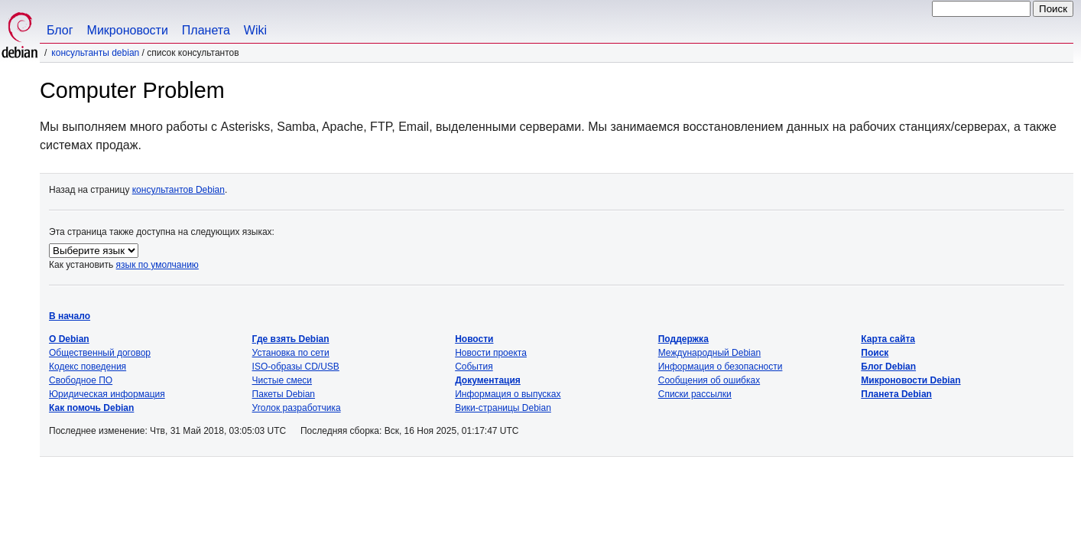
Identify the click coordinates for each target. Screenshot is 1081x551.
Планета (206, 30)
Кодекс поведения (87, 366)
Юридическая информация (107, 394)
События (474, 366)
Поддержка (683, 339)
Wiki (255, 30)
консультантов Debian (178, 189)
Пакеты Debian (283, 394)
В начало (69, 316)
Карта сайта (888, 339)
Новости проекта (491, 352)
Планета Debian (896, 394)
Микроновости (127, 30)
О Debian (69, 339)
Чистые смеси (282, 380)
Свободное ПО (80, 380)
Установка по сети (290, 352)
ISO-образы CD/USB (295, 366)
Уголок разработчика (296, 408)
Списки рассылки (695, 394)
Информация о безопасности (720, 366)
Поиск (874, 352)
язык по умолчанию (157, 264)
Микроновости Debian (910, 380)
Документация (488, 380)
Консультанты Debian (95, 52)
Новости (474, 339)
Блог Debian (888, 366)
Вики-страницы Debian (503, 408)
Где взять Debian (290, 339)
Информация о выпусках (507, 394)
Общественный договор (100, 352)
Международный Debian (709, 352)
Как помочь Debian (91, 408)
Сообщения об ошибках (709, 380)
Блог (60, 30)
